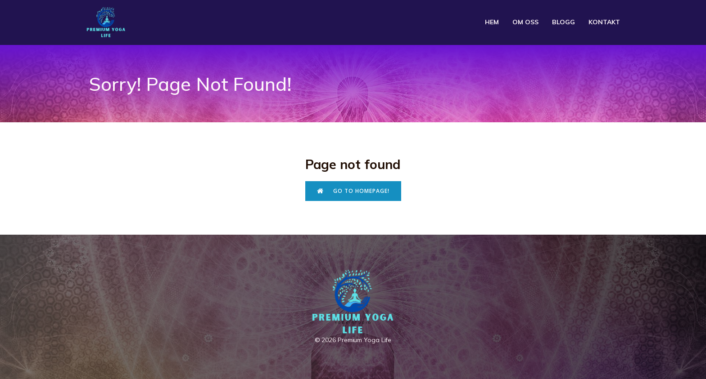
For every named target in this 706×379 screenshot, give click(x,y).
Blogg (563, 22)
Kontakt (604, 22)
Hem (492, 22)
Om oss (525, 22)
